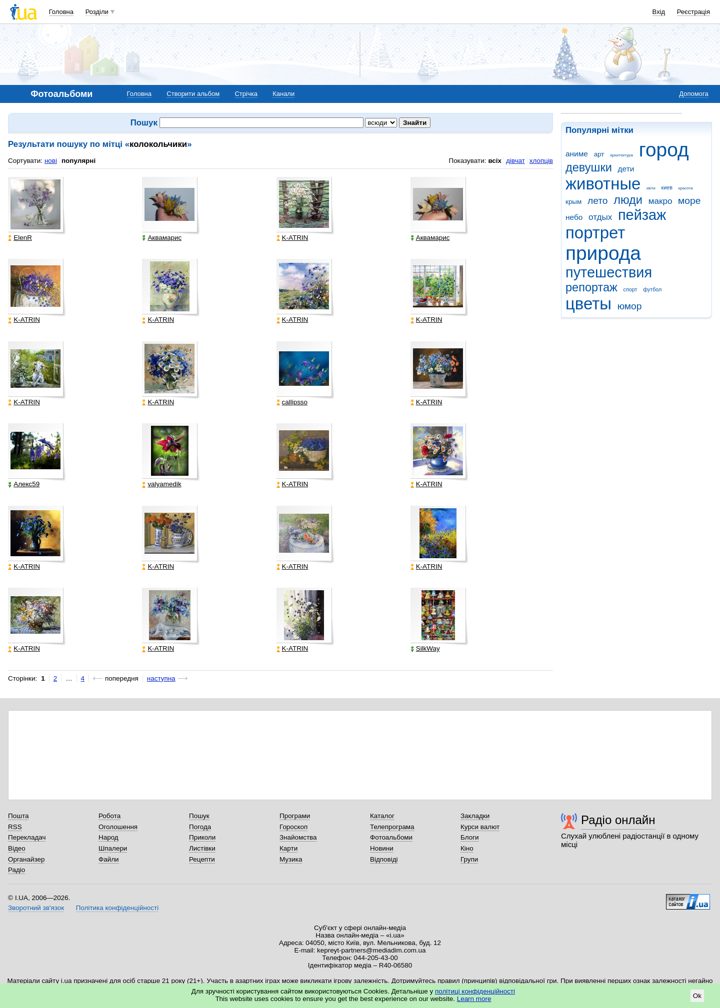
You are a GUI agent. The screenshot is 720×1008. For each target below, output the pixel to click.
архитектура (621, 155)
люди (628, 199)
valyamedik (161, 484)
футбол (652, 289)
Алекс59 (24, 484)
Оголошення (118, 827)
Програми (295, 816)
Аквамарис (162, 238)
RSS (15, 827)
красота (685, 188)
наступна (161, 678)
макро (660, 201)
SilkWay (425, 649)
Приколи (202, 837)
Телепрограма (392, 827)
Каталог (382, 816)
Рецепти (202, 859)
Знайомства (298, 837)
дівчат (515, 160)
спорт (631, 289)
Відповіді (384, 859)
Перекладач (27, 837)
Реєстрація (693, 11)
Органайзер (26, 859)
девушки (589, 167)
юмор (630, 306)
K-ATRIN (292, 238)
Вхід (659, 11)
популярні (79, 160)
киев (667, 187)
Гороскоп (294, 827)
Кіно (467, 848)
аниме (577, 153)
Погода (200, 827)
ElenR (20, 238)
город (664, 149)
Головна (61, 11)
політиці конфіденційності (475, 991)
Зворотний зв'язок (36, 908)
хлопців (541, 160)
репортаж (592, 287)
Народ (108, 837)
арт (599, 154)
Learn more (474, 999)
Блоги (469, 837)
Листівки (202, 848)
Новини (382, 848)
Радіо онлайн (618, 820)
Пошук (199, 816)
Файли (108, 859)
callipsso (292, 402)
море (689, 200)
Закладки (475, 816)
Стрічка (245, 93)
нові (50, 160)
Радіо (16, 870)
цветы (589, 303)
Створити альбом (193, 93)
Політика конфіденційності (117, 908)
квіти (651, 188)
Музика (291, 859)
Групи (469, 859)
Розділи (97, 11)
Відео (17, 848)
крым (574, 201)
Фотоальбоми (391, 837)
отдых (600, 217)
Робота (109, 816)
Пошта (18, 816)
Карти (289, 848)
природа (603, 253)
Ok (697, 996)
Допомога (693, 93)
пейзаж (642, 215)
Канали (283, 93)
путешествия (609, 272)
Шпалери (112, 848)
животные (603, 183)
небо (574, 217)
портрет (595, 232)
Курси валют (480, 827)
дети (626, 168)
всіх (495, 160)
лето (598, 200)
